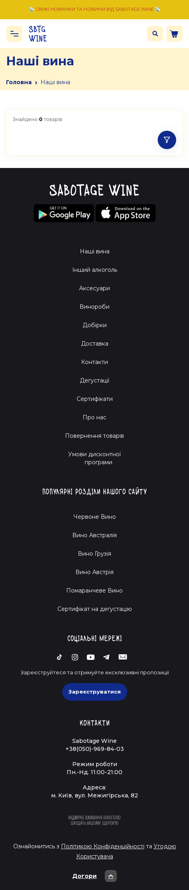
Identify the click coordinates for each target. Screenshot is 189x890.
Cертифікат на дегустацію (94, 609)
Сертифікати (95, 399)
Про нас (94, 417)
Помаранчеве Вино (94, 590)
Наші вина (95, 251)
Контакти (94, 362)
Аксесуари (94, 288)
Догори (94, 876)
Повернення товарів (94, 435)
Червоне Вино (94, 516)
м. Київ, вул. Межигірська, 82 (94, 795)
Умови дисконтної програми (94, 458)
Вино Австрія (94, 572)
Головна (19, 82)
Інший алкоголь (94, 269)
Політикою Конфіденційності (102, 846)
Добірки (95, 325)
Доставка (94, 343)
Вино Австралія (94, 535)
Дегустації (94, 380)
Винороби (94, 306)
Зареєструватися (95, 691)
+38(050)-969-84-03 (94, 748)
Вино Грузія (94, 553)
